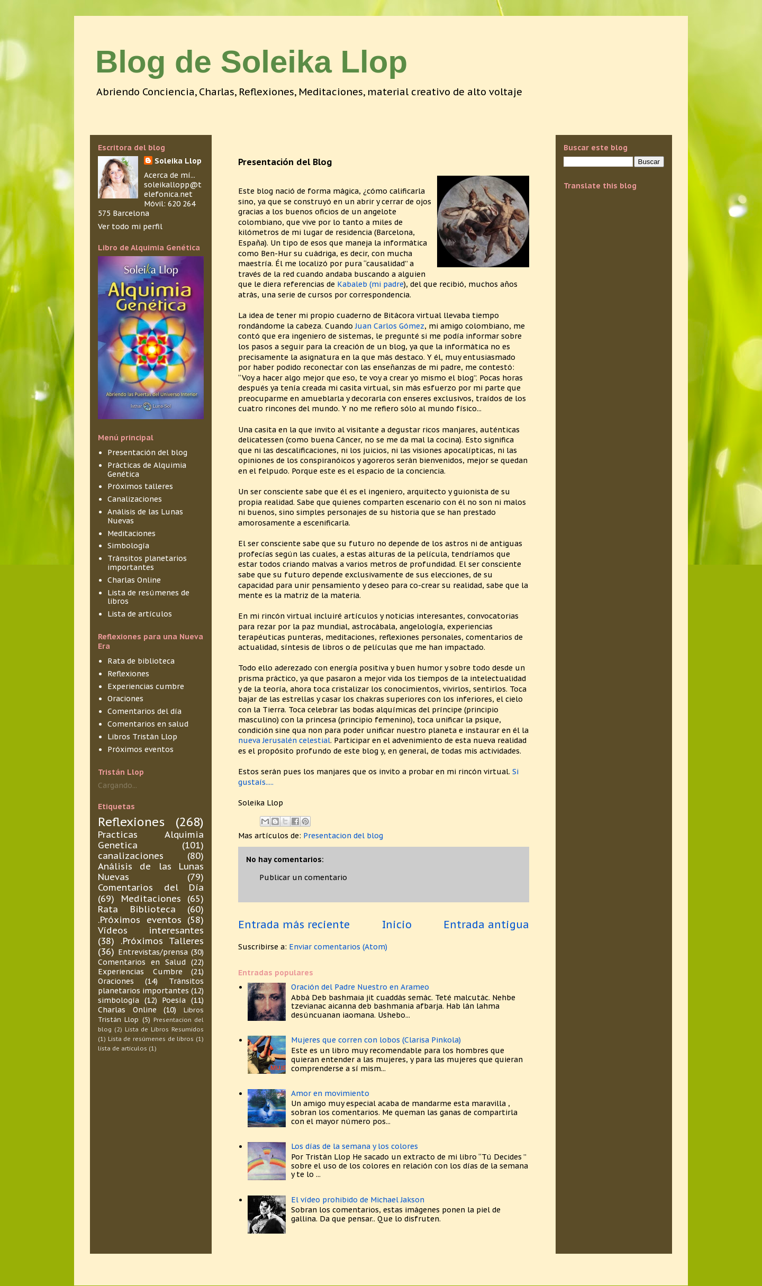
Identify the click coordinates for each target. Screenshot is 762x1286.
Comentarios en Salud (142, 962)
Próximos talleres (140, 486)
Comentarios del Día (151, 887)
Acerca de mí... (169, 175)
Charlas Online (134, 580)
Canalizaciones (134, 499)
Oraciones (125, 698)
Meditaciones (131, 533)
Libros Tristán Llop (142, 736)
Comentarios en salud (147, 724)
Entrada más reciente (294, 924)
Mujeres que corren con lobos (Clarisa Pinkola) (376, 1040)
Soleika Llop (178, 161)
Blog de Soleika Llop (251, 61)
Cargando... (117, 785)
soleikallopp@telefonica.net (173, 189)
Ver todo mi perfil (130, 226)
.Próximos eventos (140, 920)
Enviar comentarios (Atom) (338, 947)
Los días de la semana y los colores (354, 1146)
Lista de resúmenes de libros (148, 597)
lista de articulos (122, 1048)
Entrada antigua (486, 924)
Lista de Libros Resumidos (164, 1029)
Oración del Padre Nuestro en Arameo (360, 987)
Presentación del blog (147, 452)
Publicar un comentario (303, 877)
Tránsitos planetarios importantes (147, 563)
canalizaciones (131, 856)
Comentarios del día (144, 711)
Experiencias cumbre (145, 686)
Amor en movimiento (330, 1093)
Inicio (397, 924)
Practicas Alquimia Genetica (151, 840)
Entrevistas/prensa (153, 952)
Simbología (128, 545)
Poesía (174, 1000)
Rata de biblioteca (141, 661)
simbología (118, 1000)
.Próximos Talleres (162, 941)
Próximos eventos (140, 749)
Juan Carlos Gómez (389, 326)
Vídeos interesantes (151, 930)
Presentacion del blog (343, 835)
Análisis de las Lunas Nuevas (145, 516)
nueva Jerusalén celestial (284, 740)
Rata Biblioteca (137, 909)
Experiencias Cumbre (140, 971)
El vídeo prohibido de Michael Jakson (357, 1200)
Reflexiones (128, 673)
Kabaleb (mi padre (370, 284)
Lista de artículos (139, 614)
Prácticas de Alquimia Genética (146, 469)
